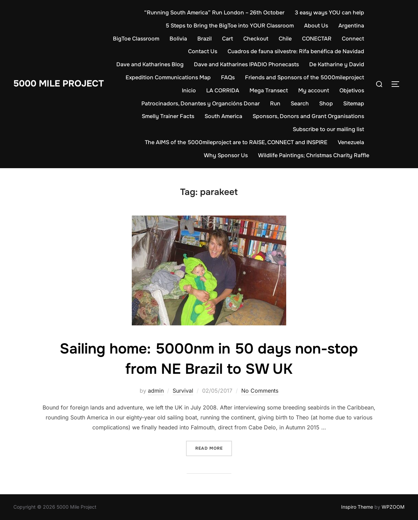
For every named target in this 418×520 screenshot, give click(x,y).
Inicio (189, 90)
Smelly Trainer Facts (168, 116)
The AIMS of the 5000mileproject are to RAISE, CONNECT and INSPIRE (236, 142)
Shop (326, 103)
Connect (353, 38)
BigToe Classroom (136, 38)
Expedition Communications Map (168, 77)
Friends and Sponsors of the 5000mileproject (304, 77)
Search (300, 103)
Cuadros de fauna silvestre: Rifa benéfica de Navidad (296, 51)
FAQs (228, 77)
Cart (227, 38)
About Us (316, 25)
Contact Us (202, 51)
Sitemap (353, 103)
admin (156, 390)
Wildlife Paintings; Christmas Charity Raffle (313, 155)
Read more (213, 447)
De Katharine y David (336, 64)
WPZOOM (393, 507)
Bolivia (178, 38)
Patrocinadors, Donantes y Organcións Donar (200, 103)
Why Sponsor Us (226, 155)
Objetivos (351, 90)
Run (275, 103)
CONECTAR (317, 38)
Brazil (204, 38)
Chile (285, 38)
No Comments (259, 390)
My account (313, 90)
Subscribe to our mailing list (328, 129)
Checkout (255, 38)
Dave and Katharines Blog (150, 64)
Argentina (351, 25)
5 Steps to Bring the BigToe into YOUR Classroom (230, 25)
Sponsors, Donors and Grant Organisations (308, 116)
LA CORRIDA (222, 90)
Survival (183, 390)
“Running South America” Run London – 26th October (214, 12)
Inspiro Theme (357, 507)
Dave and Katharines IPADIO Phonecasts (246, 64)
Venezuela (351, 142)
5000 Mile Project (58, 83)
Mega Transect (268, 90)
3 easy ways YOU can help (329, 12)
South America (223, 116)
